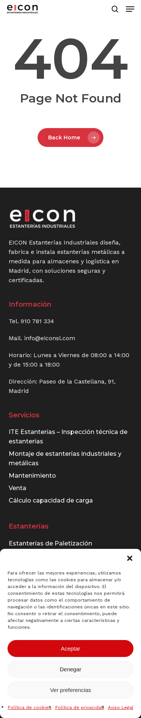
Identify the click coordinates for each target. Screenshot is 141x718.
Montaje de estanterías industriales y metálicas (65, 458)
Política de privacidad (79, 707)
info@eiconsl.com (49, 338)
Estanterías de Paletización (50, 543)
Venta (17, 488)
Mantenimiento (32, 475)
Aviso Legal (120, 707)
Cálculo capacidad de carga (51, 500)
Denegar (71, 669)
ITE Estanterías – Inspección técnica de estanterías (68, 436)
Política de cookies (30, 707)
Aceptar (70, 648)
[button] (129, 558)
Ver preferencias (70, 690)
